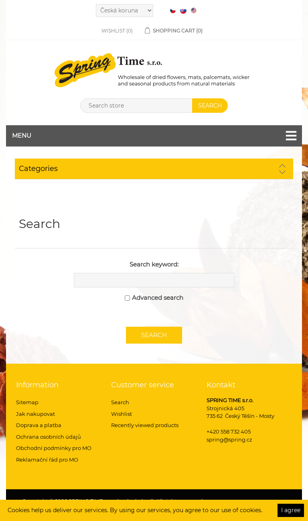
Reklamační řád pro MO (47, 459)
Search (120, 402)
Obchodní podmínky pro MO (53, 448)
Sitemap (27, 402)
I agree (290, 510)
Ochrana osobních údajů (48, 436)
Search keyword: (154, 264)
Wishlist (121, 414)
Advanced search (157, 297)
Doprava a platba (38, 425)
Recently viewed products (144, 425)
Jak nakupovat (35, 414)
